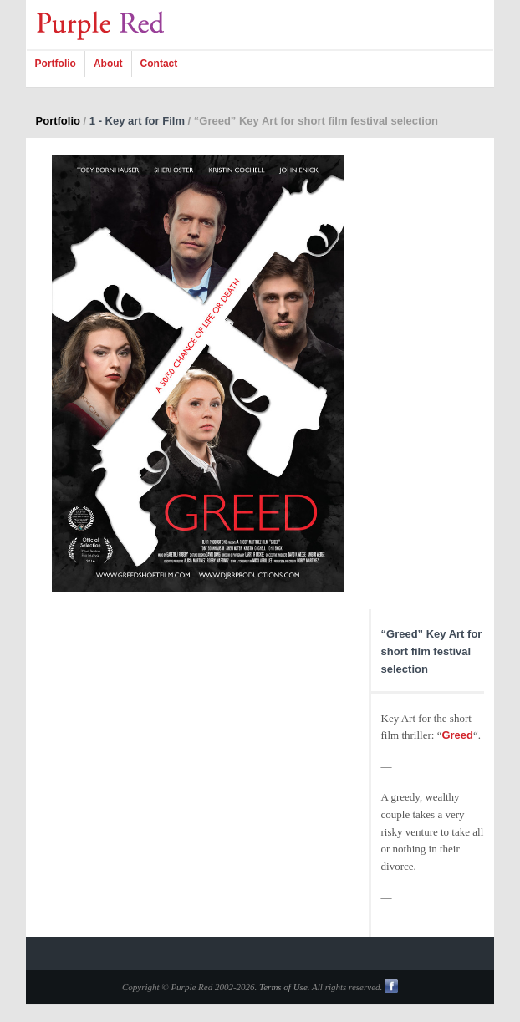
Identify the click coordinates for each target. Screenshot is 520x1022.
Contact (159, 63)
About (108, 63)
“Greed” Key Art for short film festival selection (431, 651)
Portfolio (55, 63)
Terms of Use (283, 987)
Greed (457, 735)
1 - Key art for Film (137, 120)
